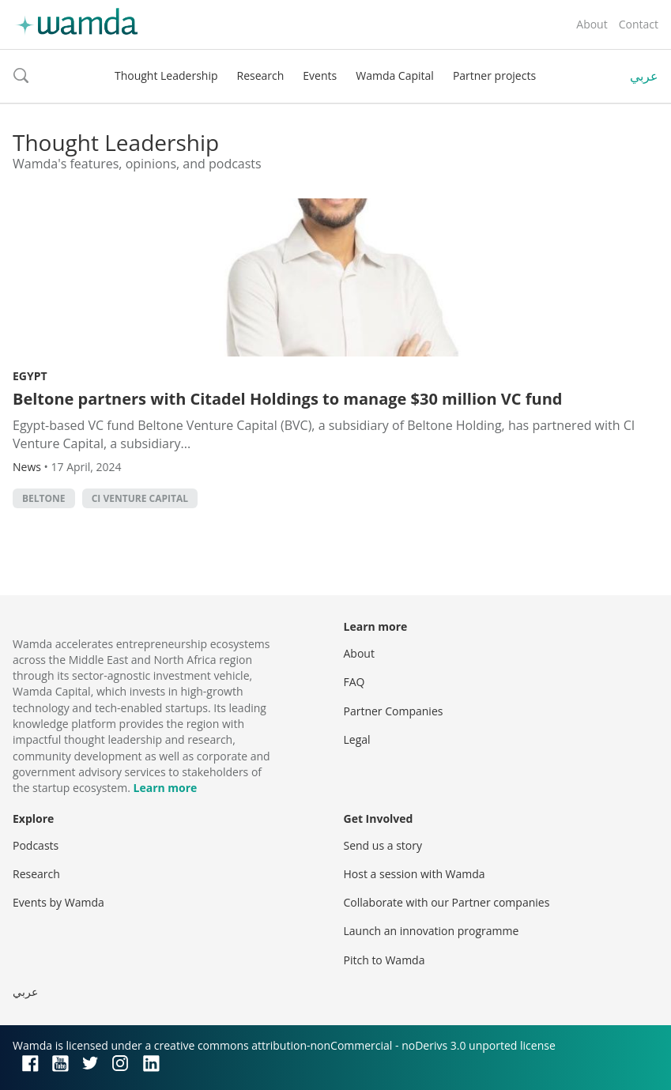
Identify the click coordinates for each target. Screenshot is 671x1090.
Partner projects (494, 75)
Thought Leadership (166, 75)
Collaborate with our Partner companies (447, 902)
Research (261, 75)
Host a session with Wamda (414, 873)
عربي (644, 76)
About (591, 24)
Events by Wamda (58, 902)
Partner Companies (393, 710)
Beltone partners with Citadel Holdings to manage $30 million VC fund (287, 398)
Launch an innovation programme (431, 930)
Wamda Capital (395, 75)
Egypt (30, 375)
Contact (638, 24)
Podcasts (35, 845)
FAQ (354, 681)
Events (320, 75)
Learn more (166, 787)
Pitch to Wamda (384, 959)
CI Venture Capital (140, 498)
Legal (357, 739)
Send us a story (383, 845)
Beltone (44, 498)
